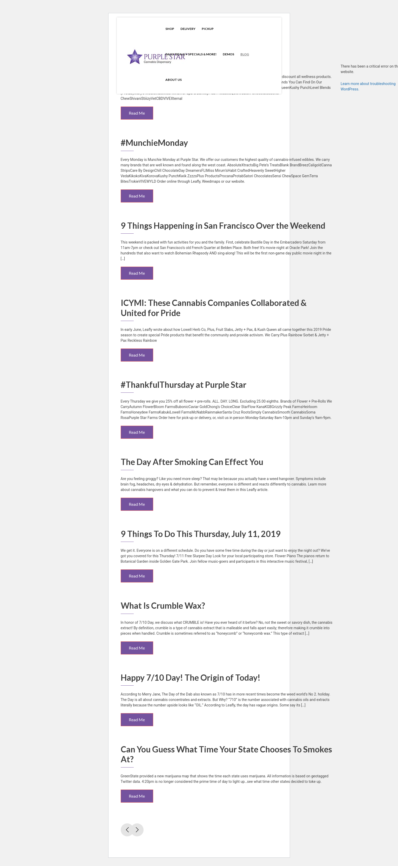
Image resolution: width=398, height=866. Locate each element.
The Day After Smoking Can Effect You (192, 462)
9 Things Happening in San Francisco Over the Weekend (223, 225)
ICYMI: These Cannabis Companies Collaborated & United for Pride (214, 308)
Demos (228, 54)
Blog (244, 54)
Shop (169, 29)
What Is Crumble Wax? (163, 605)
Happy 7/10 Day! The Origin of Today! (190, 677)
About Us (173, 80)
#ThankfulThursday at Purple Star (183, 384)
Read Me (137, 112)
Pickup (208, 29)
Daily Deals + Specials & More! (191, 54)
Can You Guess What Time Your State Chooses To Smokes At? (226, 754)
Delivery (187, 29)
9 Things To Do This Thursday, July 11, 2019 (201, 534)
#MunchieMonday (154, 142)
